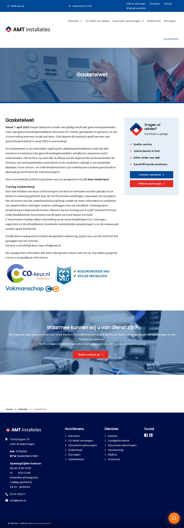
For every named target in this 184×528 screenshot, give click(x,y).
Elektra (112, 454)
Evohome (114, 459)
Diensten (75, 21)
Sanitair (113, 435)
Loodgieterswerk (118, 440)
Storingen (170, 21)
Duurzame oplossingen (128, 21)
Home (9, 409)
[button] (174, 518)
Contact (168, 4)
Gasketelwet (171, 39)
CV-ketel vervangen (97, 21)
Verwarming (115, 449)
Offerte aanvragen (135, 4)
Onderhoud (154, 21)
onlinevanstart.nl (42, 523)
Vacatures (155, 4)
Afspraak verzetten (136, 8)
